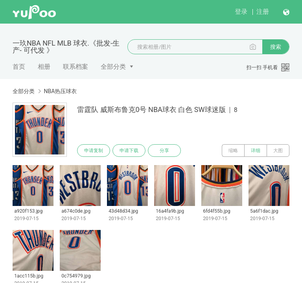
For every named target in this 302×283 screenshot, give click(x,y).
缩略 (233, 150)
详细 (255, 150)
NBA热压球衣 (60, 91)
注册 (262, 11)
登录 (241, 11)
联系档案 (75, 66)
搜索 (275, 47)
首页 (19, 66)
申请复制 (93, 150)
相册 (44, 66)
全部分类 (113, 66)
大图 (278, 150)
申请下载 (129, 150)
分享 (164, 150)
